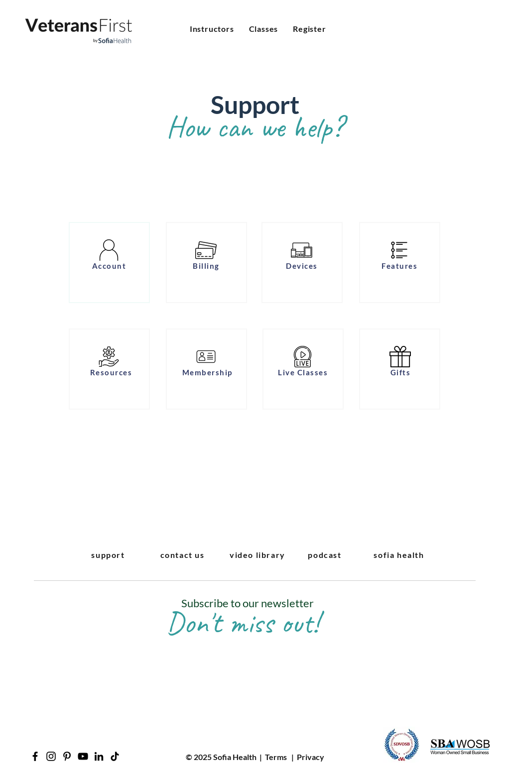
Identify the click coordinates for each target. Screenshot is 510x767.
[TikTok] (115, 756)
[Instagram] (51, 756)
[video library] (258, 554)
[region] (109, 262)
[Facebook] (35, 756)
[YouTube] (83, 756)
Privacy (310, 757)
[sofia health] (400, 554)
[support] (109, 554)
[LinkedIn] (99, 756)
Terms (276, 757)
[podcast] (325, 554)
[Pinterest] (67, 756)
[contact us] (183, 554)
